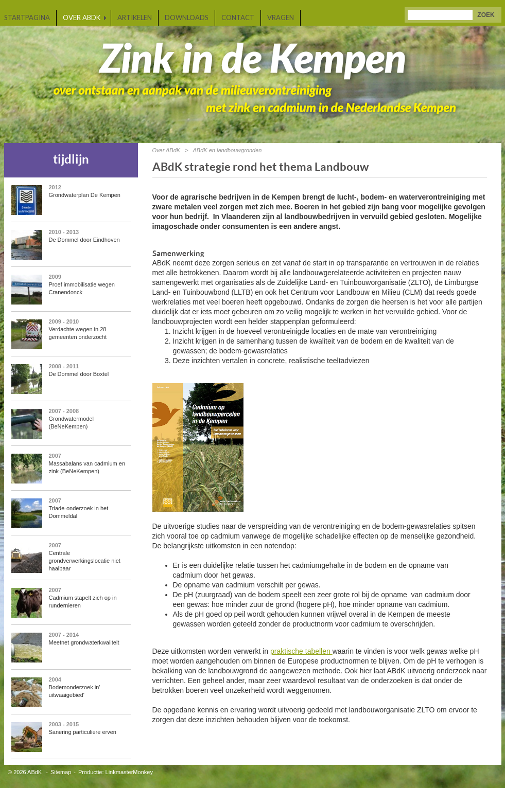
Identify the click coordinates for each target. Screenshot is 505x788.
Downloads (186, 17)
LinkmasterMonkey (129, 772)
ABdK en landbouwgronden (227, 150)
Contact (237, 17)
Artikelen (134, 17)
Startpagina (27, 17)
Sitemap (60, 772)
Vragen (280, 17)
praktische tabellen (301, 651)
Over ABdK (81, 17)
